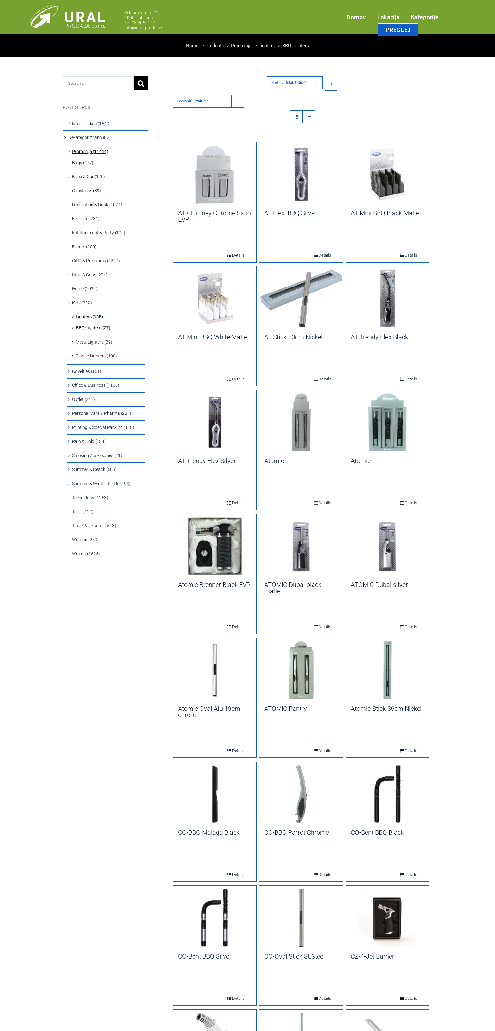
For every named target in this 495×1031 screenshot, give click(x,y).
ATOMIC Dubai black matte (292, 588)
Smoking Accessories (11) (97, 455)
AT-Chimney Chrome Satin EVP (214, 216)
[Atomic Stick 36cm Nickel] (387, 670)
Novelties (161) (86, 371)
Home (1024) (85, 288)
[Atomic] (301, 422)
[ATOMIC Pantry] (301, 670)
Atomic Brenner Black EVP (214, 585)
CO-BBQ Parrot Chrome (296, 832)
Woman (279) (85, 539)
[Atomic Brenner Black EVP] (214, 546)
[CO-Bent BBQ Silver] (214, 918)
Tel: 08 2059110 (139, 22)
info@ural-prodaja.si (144, 27)
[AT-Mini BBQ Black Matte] (387, 175)
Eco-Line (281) (86, 218)
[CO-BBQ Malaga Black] (214, 794)
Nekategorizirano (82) (89, 137)
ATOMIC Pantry (285, 708)
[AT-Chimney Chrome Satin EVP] (214, 175)
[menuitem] (361, 17)
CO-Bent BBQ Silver (204, 956)
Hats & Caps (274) (90, 274)
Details (234, 255)
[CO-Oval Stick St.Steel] (301, 918)
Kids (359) (82, 302)
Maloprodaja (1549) (91, 123)
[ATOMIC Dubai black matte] (301, 546)
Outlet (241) (83, 399)
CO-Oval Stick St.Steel (294, 956)
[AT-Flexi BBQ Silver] (301, 175)
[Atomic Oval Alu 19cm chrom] (214, 670)
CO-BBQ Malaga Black (209, 832)
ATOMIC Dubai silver (379, 585)
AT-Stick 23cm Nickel (293, 337)
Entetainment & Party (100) (98, 232)
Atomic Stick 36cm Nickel (386, 708)
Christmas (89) (86, 190)
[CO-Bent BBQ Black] (387, 794)
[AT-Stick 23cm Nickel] (301, 298)
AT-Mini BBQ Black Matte (385, 213)
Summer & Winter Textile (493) (101, 483)
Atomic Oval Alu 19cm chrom (209, 711)
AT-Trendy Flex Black (379, 337)
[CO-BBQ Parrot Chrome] (301, 794)
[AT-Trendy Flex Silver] (214, 422)
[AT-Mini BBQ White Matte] (214, 298)
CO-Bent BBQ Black (377, 832)
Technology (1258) (90, 497)
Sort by (289, 82)
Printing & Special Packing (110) (103, 427)
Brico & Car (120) (88, 176)
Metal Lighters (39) (94, 342)
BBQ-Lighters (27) (93, 327)
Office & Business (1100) (95, 385)
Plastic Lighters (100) (96, 355)
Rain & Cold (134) (89, 441)
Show (192, 101)
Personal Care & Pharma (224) (101, 413)
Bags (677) (82, 162)
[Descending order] (331, 84)
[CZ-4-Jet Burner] (387, 918)
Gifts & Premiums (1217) (96, 260)
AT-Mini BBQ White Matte (212, 337)
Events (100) (84, 246)
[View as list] (309, 117)
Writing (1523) (86, 553)
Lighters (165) (89, 316)
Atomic (274, 461)
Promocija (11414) (90, 151)
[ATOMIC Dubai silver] (387, 546)
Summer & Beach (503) (94, 469)
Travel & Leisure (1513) (94, 525)
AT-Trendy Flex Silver (207, 461)
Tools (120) (83, 511)
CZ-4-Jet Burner (372, 956)
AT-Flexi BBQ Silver (290, 213)
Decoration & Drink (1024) (97, 204)
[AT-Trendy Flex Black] (387, 298)
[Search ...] (98, 83)
